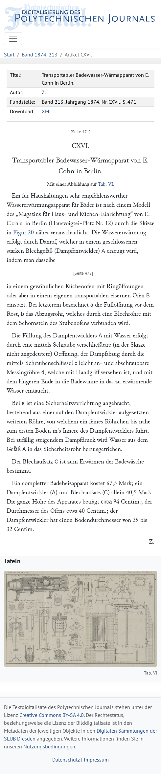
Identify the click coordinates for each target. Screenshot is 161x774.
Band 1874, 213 (40, 54)
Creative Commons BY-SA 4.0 (51, 715)
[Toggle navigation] (13, 38)
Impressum (96, 759)
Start (9, 54)
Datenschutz (66, 759)
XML (47, 111)
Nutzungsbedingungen (49, 746)
